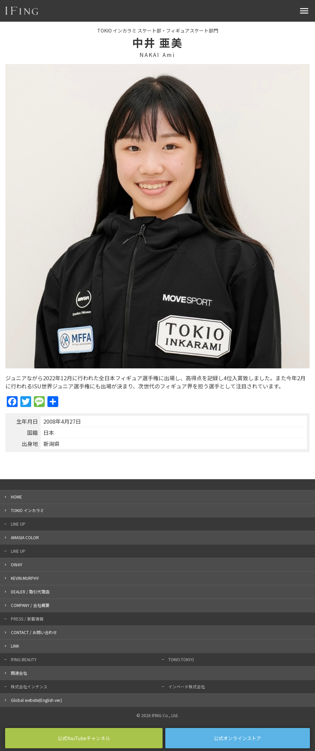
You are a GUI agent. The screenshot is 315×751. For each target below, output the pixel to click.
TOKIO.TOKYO (181, 659)
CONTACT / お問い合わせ (34, 632)
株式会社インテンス (29, 686)
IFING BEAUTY (24, 659)
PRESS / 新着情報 (27, 619)
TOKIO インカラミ (27, 510)
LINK (15, 646)
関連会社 (19, 673)
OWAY (16, 564)
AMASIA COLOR (25, 537)
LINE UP (18, 524)
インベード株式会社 (186, 686)
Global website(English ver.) (36, 700)
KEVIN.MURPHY (25, 578)
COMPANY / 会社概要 (30, 605)
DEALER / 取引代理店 (30, 591)
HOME (16, 497)
